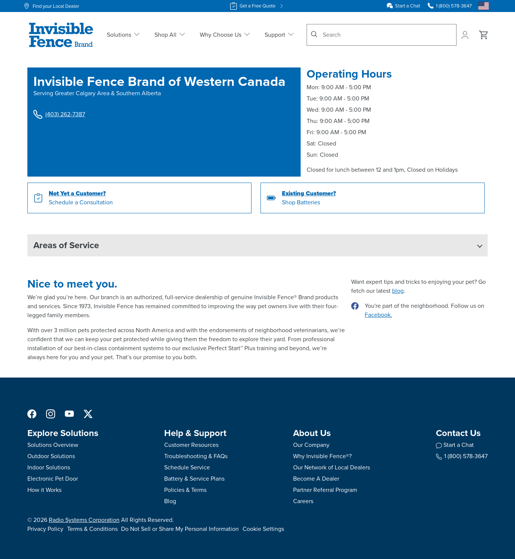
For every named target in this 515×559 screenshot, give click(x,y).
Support (280, 34)
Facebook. (378, 314)
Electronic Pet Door (52, 478)
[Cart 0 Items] (483, 35)
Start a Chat (407, 5)
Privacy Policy (45, 529)
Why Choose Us (225, 34)
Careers (303, 501)
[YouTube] (69, 413)
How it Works (44, 490)
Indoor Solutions (48, 467)
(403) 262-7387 (59, 114)
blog (398, 290)
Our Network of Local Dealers (331, 467)
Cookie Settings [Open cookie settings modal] (263, 529)
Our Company (311, 445)
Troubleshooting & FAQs (196, 456)
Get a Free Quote (257, 6)
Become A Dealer (316, 478)
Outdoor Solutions (51, 456)
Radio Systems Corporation (84, 520)
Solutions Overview (52, 445)
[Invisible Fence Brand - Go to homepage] (61, 35)
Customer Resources (191, 445)
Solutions (124, 34)
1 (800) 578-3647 (462, 456)
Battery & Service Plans (194, 478)
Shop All (170, 34)
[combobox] (382, 35)
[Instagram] (50, 413)
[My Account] (466, 35)
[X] (88, 413)
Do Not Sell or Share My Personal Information (180, 529)
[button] (257, 245)
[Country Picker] (483, 6)
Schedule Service (187, 467)
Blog (170, 501)
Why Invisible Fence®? (322, 456)
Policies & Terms (185, 490)
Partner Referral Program (325, 490)
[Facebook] (31, 413)
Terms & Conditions (92, 529)
